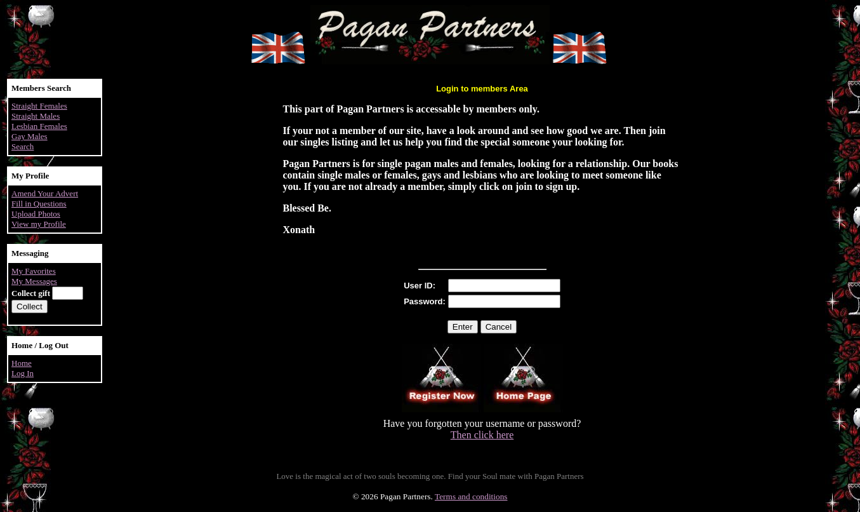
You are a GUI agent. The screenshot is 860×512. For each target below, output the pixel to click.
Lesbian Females (39, 126)
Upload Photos (35, 214)
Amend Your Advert (44, 193)
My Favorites (33, 271)
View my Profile (38, 224)
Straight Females (39, 106)
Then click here (482, 434)
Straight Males (35, 116)
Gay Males (29, 136)
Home (21, 363)
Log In (22, 373)
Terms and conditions (471, 496)
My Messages (34, 281)
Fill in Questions (39, 203)
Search (22, 146)
